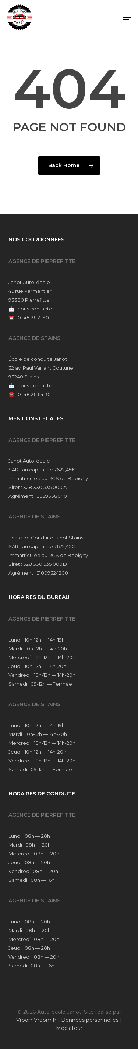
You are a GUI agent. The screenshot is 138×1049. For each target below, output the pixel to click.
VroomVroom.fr (36, 1020)
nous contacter (36, 309)
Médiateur (69, 1028)
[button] (127, 17)
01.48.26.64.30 (34, 394)
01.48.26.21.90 (33, 317)
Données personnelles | (91, 1020)
